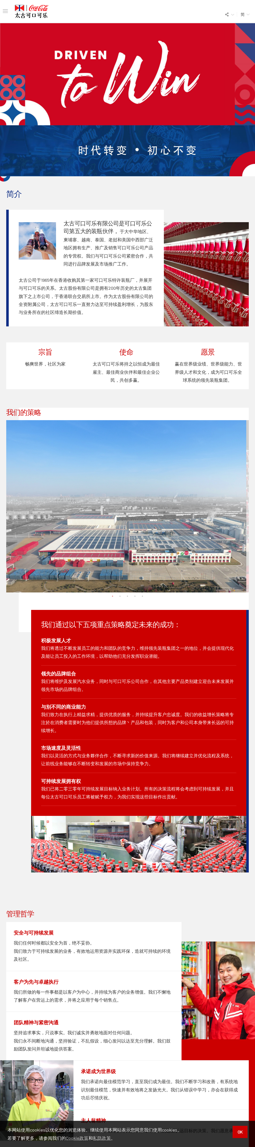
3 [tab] (127, 596)
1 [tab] (112, 596)
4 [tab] (134, 596)
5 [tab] (142, 596)
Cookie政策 (77, 1138)
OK (240, 1132)
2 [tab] (120, 596)
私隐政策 (102, 1138)
